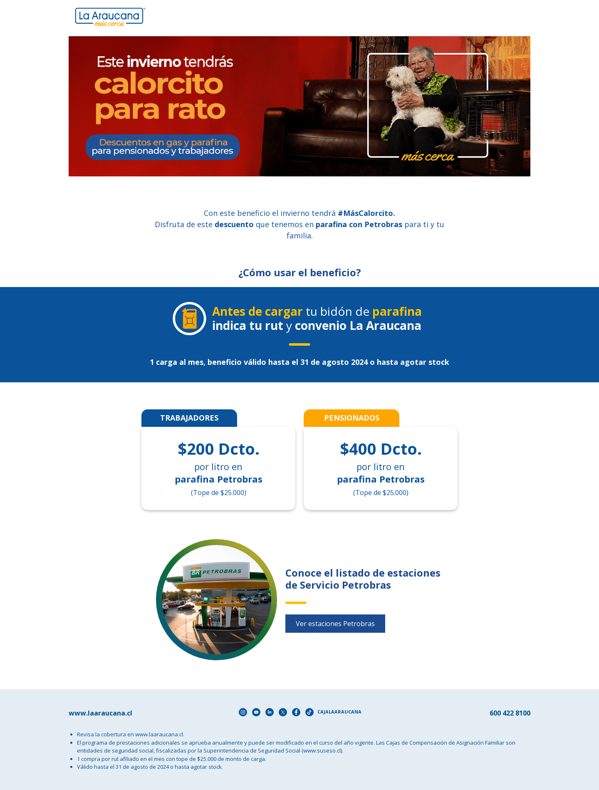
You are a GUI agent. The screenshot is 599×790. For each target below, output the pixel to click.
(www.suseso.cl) (322, 750)
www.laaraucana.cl (159, 734)
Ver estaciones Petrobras (335, 623)
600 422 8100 (510, 713)
